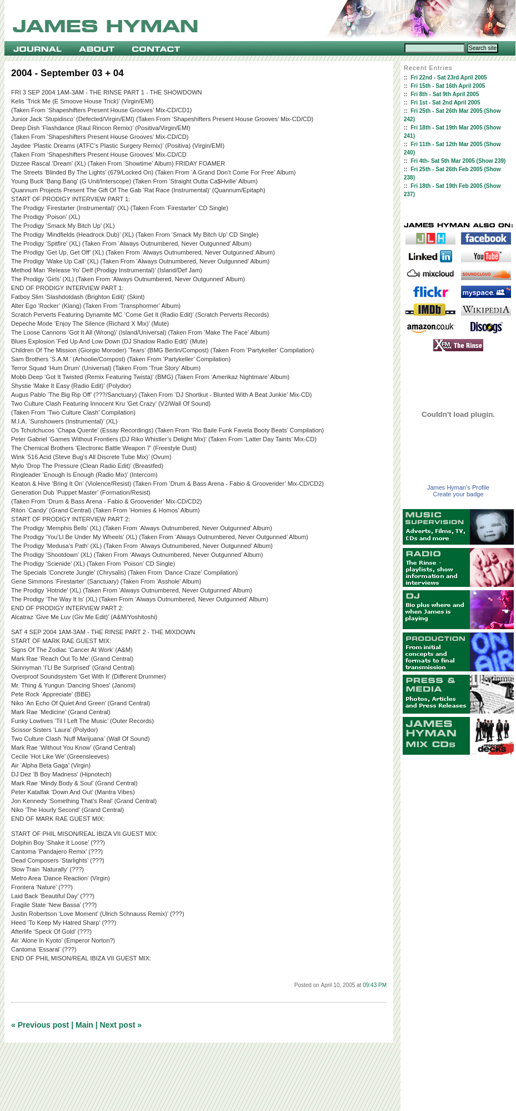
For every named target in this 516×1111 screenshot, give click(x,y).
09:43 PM (375, 985)
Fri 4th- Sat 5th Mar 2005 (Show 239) (457, 161)
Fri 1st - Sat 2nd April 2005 (445, 102)
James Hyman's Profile (458, 487)
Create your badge (458, 494)
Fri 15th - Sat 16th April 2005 (447, 86)
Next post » (121, 1024)
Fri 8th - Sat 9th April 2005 (444, 94)
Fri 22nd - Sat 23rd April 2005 (448, 77)
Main (84, 1024)
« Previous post (40, 1024)
